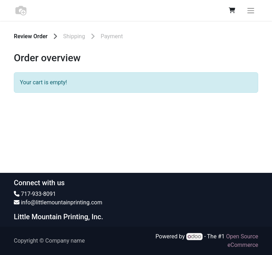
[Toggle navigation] (250, 10)
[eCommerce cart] (231, 10)
